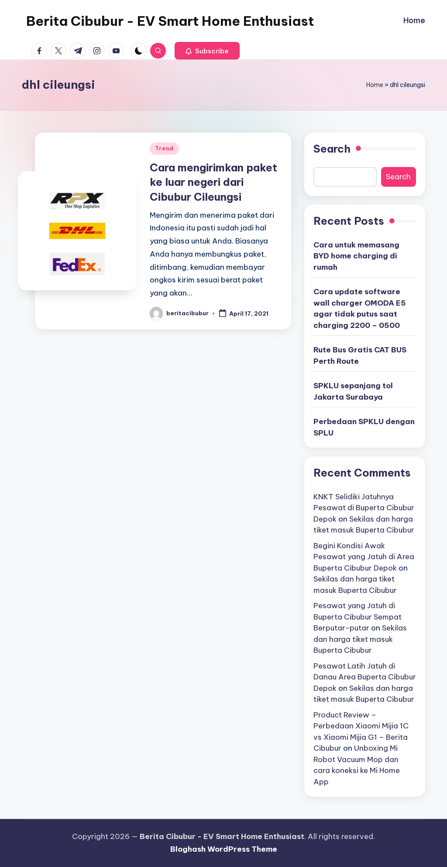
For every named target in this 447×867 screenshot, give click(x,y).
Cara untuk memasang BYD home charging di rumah (356, 256)
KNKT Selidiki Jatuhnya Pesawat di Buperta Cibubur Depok (363, 508)
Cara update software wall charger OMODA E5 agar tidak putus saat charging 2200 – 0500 (359, 308)
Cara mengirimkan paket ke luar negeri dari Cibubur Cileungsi (213, 182)
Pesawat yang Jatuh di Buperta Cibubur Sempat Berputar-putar (357, 617)
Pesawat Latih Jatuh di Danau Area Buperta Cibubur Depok (364, 677)
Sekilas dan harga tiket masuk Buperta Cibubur (360, 639)
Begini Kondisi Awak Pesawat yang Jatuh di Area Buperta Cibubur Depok (363, 557)
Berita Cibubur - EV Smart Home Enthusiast (170, 21)
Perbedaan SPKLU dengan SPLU (364, 427)
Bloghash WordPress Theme (223, 849)
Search (332, 148)
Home (374, 85)
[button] (207, 50)
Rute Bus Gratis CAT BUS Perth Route (359, 355)
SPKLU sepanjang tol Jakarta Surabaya (353, 391)
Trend (164, 148)
